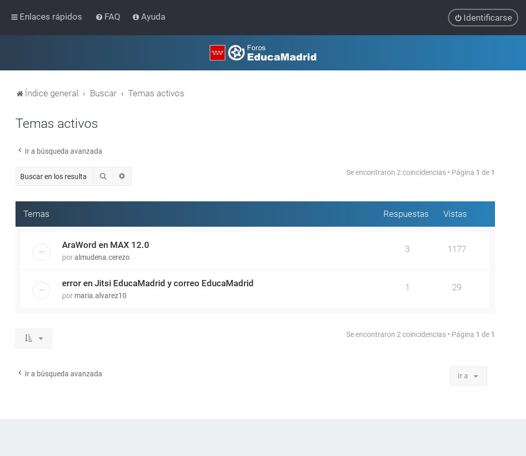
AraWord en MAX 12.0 (105, 245)
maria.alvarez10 (100, 295)
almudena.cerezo (102, 257)
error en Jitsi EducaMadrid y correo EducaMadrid (158, 283)
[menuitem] (108, 16)
